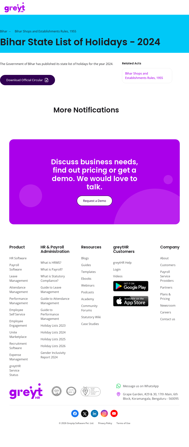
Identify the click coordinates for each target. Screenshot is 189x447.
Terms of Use (123, 423)
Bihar (3, 31)
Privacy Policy (105, 423)
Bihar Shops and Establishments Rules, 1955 (45, 31)
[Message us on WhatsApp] (147, 386)
